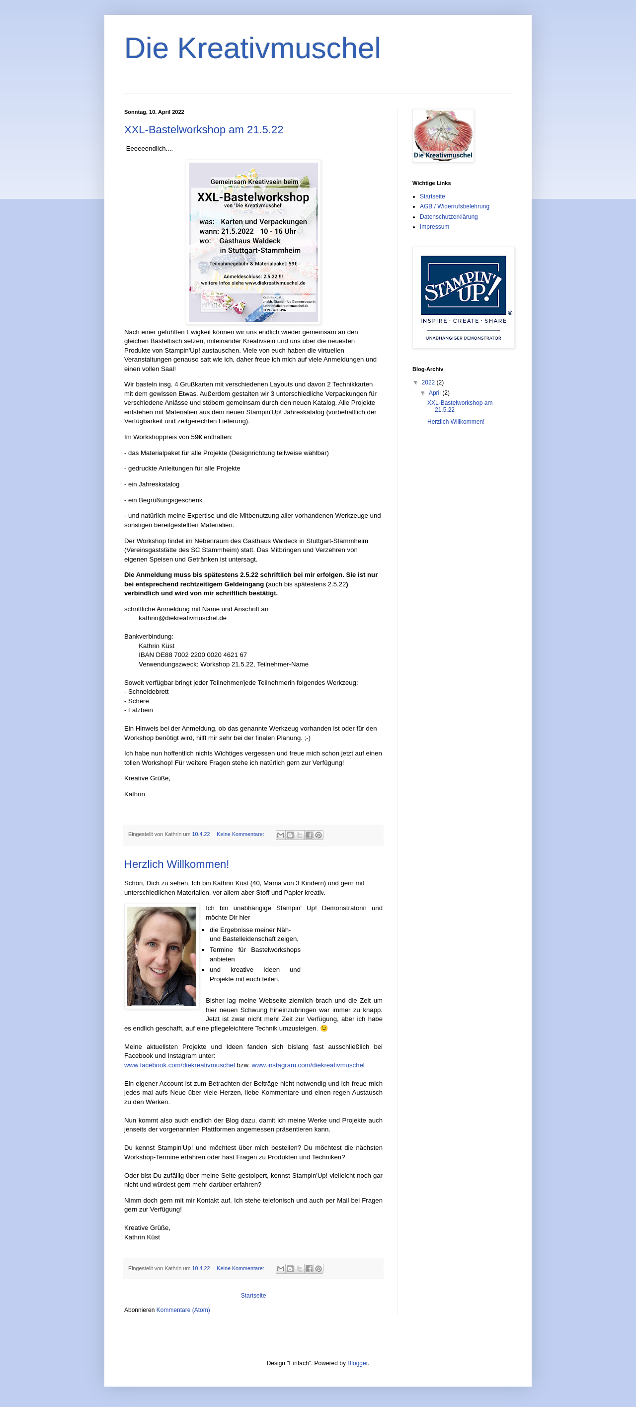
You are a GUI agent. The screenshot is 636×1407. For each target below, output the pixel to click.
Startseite (253, 1295)
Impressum (434, 226)
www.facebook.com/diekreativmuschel (179, 1065)
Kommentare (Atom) (183, 1310)
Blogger (357, 1363)
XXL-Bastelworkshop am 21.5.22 (203, 129)
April (435, 392)
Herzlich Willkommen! (176, 864)
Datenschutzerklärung (449, 216)
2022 (429, 382)
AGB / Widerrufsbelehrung (454, 206)
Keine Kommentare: (241, 834)
